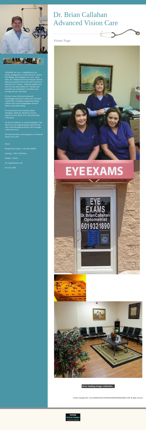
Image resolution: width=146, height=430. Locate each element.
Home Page (13, 62)
